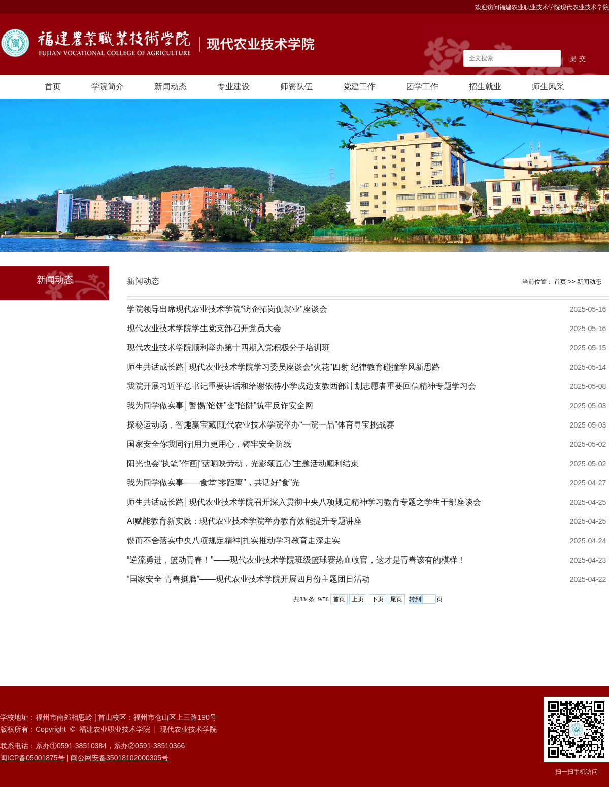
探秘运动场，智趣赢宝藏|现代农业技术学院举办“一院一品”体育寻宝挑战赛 (260, 424)
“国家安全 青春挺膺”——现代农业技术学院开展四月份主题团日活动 (248, 579)
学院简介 (107, 86)
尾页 (396, 599)
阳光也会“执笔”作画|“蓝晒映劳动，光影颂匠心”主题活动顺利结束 (243, 463)
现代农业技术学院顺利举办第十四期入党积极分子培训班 (228, 347)
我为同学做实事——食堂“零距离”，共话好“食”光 (213, 482)
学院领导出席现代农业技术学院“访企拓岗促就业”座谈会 (227, 309)
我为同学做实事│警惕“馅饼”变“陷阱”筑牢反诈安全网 (220, 405)
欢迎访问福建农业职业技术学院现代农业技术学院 (542, 7)
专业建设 (233, 86)
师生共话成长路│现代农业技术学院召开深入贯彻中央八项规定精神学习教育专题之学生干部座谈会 (304, 502)
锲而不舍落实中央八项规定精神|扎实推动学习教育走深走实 (233, 540)
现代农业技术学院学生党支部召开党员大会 (204, 328)
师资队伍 (296, 86)
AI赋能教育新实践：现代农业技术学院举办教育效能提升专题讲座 (244, 521)
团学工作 (422, 86)
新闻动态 (170, 86)
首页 (53, 86)
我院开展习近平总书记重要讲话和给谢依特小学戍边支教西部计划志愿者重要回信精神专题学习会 (301, 386)
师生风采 (548, 86)
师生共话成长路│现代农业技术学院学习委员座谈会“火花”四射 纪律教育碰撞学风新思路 (283, 367)
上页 (358, 599)
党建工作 (359, 86)
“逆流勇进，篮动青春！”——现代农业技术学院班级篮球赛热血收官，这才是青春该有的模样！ (296, 559)
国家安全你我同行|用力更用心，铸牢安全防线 (209, 444)
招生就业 (485, 86)
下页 (377, 599)
